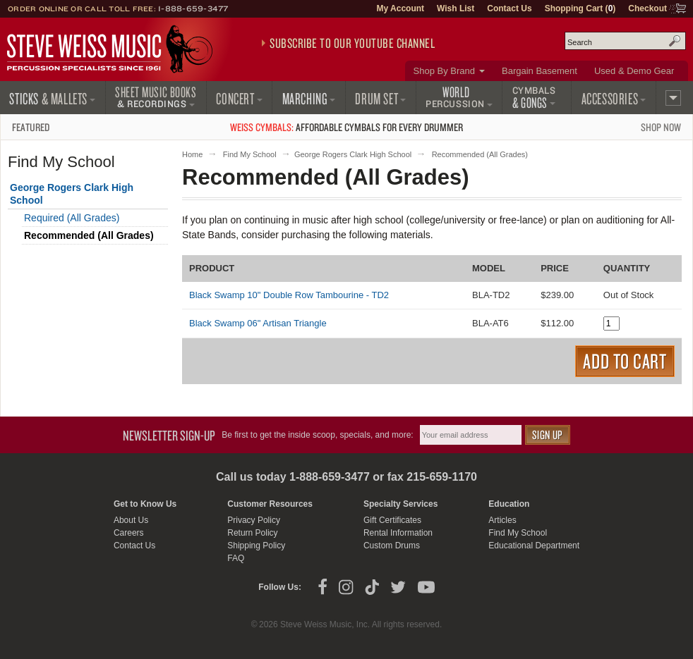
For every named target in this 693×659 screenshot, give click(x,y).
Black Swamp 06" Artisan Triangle (258, 323)
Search (674, 40)
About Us (131, 520)
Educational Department (533, 545)
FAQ (235, 558)
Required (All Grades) (71, 217)
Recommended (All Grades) (89, 235)
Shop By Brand (444, 71)
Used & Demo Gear (634, 71)
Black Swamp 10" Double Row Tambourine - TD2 (289, 295)
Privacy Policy (253, 520)
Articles (502, 520)
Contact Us (509, 8)
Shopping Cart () (580, 8)
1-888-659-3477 (193, 8)
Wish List (455, 8)
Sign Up (547, 434)
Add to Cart (625, 360)
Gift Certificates (392, 520)
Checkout (647, 8)
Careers (129, 533)
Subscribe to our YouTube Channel (352, 43)
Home (192, 154)
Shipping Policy (256, 545)
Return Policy (252, 533)
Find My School (250, 154)
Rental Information (398, 533)
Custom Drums (391, 545)
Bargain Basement (539, 71)
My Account (400, 8)
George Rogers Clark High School (352, 154)
